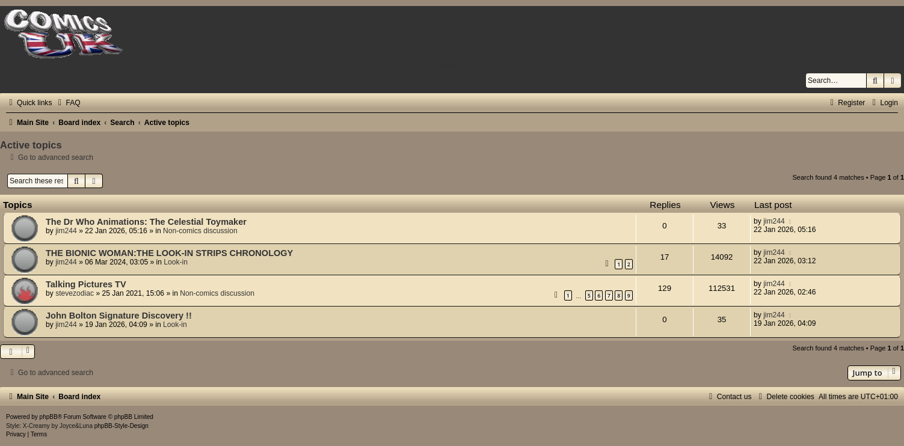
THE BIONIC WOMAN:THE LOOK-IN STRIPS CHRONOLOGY (169, 253)
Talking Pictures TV (86, 284)
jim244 (66, 231)
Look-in (176, 262)
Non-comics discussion (200, 231)
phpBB (49, 417)
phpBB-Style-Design (121, 426)
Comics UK (451, 64)
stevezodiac (74, 293)
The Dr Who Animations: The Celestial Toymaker (146, 222)
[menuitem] (67, 103)
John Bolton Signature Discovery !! (119, 315)
